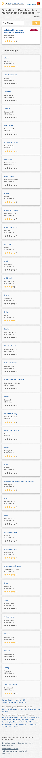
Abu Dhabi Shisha (10, 75)
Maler (21, 722)
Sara (6, 600)
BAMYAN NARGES (11, 142)
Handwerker (18, 709)
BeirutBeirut (8, 159)
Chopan (7, 193)
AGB (31, 743)
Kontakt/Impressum (8, 743)
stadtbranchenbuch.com (10, 749)
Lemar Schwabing (10, 414)
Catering (22, 717)
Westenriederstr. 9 (16, 37)
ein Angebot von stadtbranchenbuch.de (14, 4)
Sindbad (7, 651)
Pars (6, 515)
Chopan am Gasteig (11, 210)
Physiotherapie (32, 724)
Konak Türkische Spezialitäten (14, 380)
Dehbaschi (8, 278)
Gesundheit (10, 709)
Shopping (5, 711)
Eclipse (6, 312)
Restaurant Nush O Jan (12, 566)
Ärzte (3, 709)
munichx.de (23, 751)
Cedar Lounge (9, 176)
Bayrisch (5, 719)
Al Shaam (7, 92)
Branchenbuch (7, 700)
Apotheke (5, 717)
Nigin (6, 498)
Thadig (6, 668)
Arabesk (7, 109)
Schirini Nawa (9, 617)
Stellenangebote (7, 745)
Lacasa (6, 397)
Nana (6, 464)
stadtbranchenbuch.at (9, 751)
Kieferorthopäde (7, 722)
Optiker (25, 722)
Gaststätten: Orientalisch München (14, 702)
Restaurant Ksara (10, 549)
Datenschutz (22, 743)
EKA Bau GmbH (10, 346)
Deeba (6, 261)
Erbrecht (23, 724)
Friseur (27, 717)
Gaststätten (35, 717)
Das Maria (8, 244)
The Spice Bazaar (10, 685)
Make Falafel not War (11, 430)
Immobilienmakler (28, 719)
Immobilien (27, 709)
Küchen (16, 722)
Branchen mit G (19, 700)
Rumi (6, 583)
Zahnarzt (15, 726)
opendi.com (6, 753)
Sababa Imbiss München (16, 31)
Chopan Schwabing (11, 227)
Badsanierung (13, 717)
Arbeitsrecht (15, 724)
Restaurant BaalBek (11, 532)
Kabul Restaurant (10, 363)
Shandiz (7, 634)
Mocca (6, 447)
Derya (6, 295)
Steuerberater (6, 726)
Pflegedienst (33, 722)
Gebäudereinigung (14, 719)
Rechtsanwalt (6, 724)
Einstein (7, 329)
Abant (6, 58)
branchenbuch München (14, 3)
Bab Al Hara (8, 126)
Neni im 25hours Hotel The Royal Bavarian (19, 481)
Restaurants (35, 709)
